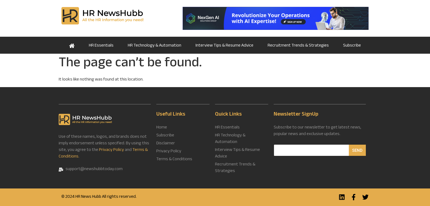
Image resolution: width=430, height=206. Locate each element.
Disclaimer (165, 144)
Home (72, 45)
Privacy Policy (111, 150)
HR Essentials (101, 46)
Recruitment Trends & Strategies (298, 46)
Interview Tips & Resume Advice (224, 46)
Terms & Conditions (174, 159)
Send (357, 150)
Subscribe (352, 46)
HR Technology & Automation (154, 46)
